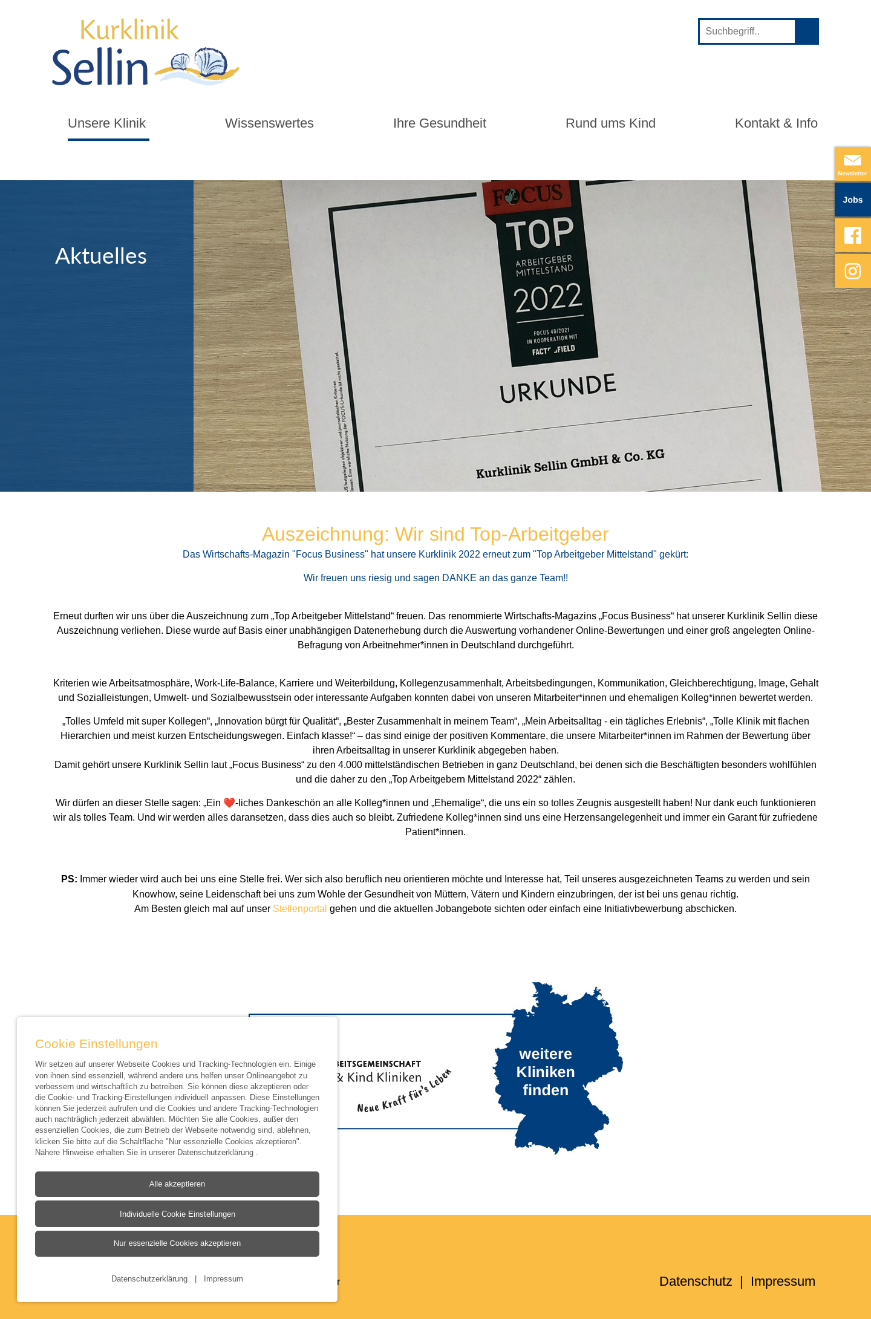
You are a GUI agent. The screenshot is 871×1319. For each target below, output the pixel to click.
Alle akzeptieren (177, 1183)
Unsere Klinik (107, 123)
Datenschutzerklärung (216, 1152)
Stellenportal (301, 908)
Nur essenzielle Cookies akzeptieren (177, 1243)
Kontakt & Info (776, 123)
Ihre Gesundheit (439, 123)
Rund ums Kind (611, 123)
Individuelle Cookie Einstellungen (177, 1214)
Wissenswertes (269, 123)
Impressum (223, 1278)
